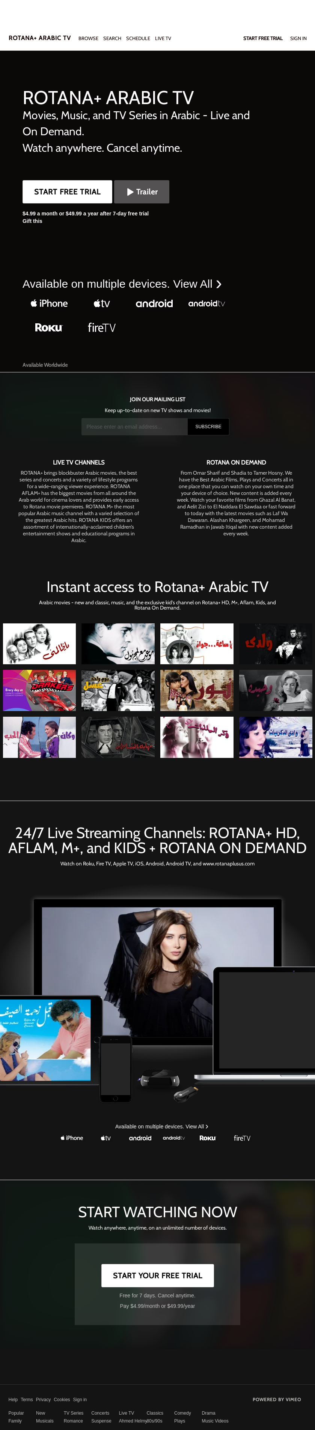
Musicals (45, 1421)
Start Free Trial (67, 191)
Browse (88, 38)
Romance (73, 1421)
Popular (16, 1413)
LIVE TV (163, 38)
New (40, 1413)
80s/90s (154, 1421)
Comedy (182, 1413)
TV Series (74, 1413)
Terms (27, 1399)
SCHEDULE (138, 38)
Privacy (43, 1399)
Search (112, 38)
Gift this (32, 221)
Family (15, 1421)
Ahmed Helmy (133, 1421)
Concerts (100, 1413)
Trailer (142, 191)
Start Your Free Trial (157, 1275)
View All (194, 284)
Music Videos (215, 1421)
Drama (209, 1413)
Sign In (298, 38)
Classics (154, 1413)
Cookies (62, 1399)
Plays (179, 1421)
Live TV (126, 1413)
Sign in (80, 1399)
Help (13, 1399)
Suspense (101, 1421)
